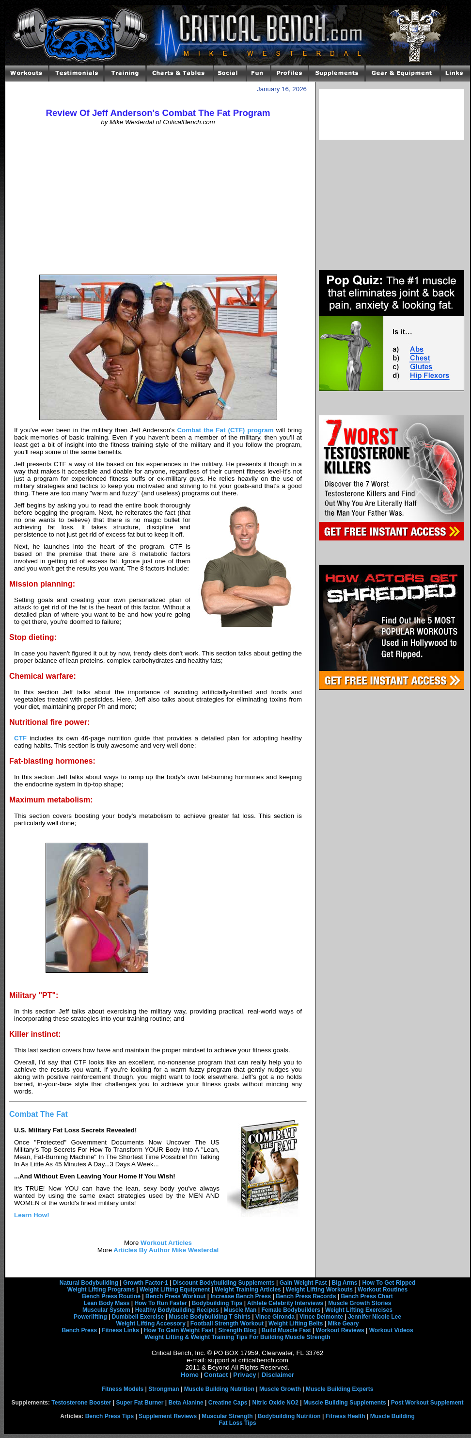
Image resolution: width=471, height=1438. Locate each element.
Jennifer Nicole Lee (374, 1316)
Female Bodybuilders (290, 1310)
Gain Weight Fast (303, 1282)
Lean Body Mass (107, 1303)
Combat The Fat (38, 1114)
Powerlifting (90, 1316)
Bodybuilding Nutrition (289, 1416)
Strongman (163, 1389)
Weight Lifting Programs (101, 1289)
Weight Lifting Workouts (319, 1289)
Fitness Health (345, 1416)
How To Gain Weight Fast (179, 1330)
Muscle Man (239, 1310)
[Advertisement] (158, 200)
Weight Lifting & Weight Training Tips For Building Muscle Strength (237, 1337)
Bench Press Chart (366, 1296)
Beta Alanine (185, 1402)
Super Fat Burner (139, 1402)
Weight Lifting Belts (295, 1323)
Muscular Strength (227, 1416)
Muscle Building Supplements (344, 1402)
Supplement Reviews (168, 1416)
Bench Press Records (306, 1296)
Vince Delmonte (321, 1316)
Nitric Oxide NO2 (275, 1402)
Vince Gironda (275, 1316)
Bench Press (79, 1330)
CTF (20, 738)
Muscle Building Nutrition (219, 1389)
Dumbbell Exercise (138, 1316)
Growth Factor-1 (145, 1282)
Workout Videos (391, 1330)
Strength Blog (237, 1330)
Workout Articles (165, 1242)
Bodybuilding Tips (217, 1303)
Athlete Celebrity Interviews (285, 1303)
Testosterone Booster (81, 1402)
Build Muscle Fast (286, 1330)
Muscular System (106, 1310)
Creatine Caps (228, 1402)
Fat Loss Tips (237, 1423)
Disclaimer (278, 1374)
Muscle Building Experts (339, 1389)
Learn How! (31, 1215)
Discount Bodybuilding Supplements (224, 1282)
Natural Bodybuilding (89, 1282)
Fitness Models (123, 1389)
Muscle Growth (280, 1389)
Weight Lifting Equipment (175, 1289)
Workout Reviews (340, 1330)
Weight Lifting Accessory (150, 1323)
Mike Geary (343, 1323)
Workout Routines (383, 1289)
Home (190, 1374)
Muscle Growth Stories (359, 1303)
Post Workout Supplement (427, 1402)
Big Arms (345, 1282)
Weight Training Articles (248, 1289)
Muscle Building (392, 1416)
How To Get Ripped (389, 1282)
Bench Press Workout (175, 1296)
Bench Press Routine (111, 1296)
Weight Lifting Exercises (358, 1310)
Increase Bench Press (241, 1296)
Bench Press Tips (109, 1416)
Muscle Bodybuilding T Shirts (210, 1316)
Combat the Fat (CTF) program (225, 430)
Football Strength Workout (227, 1323)
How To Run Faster (160, 1303)
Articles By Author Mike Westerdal (165, 1250)
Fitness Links (120, 1330)
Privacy (244, 1374)
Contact (216, 1374)
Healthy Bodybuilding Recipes (177, 1310)
